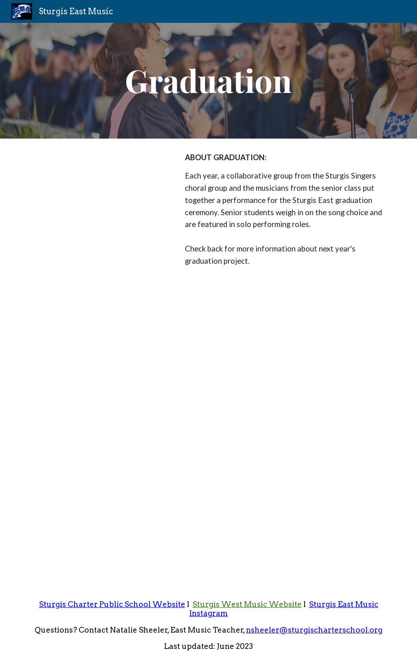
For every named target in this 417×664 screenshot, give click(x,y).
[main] (208, 81)
